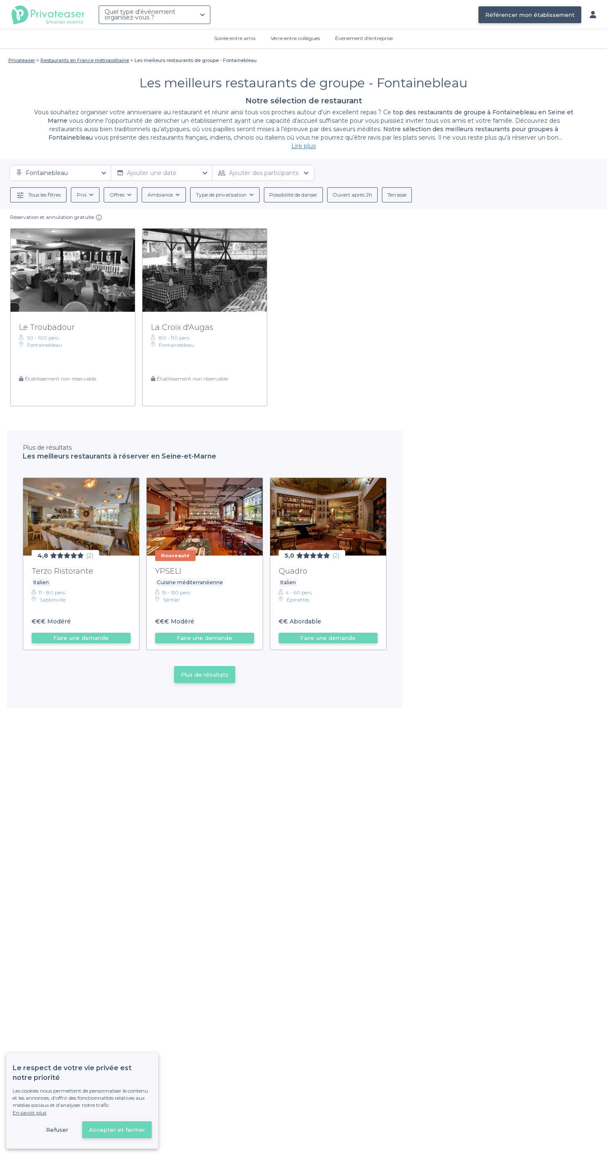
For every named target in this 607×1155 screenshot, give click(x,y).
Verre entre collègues (295, 38)
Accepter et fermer (117, 1129)
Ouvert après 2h (352, 195)
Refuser (57, 1129)
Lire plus (303, 146)
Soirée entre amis (234, 38)
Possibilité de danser (293, 195)
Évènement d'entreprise (364, 38)
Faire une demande (81, 637)
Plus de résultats (204, 674)
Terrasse (396, 195)
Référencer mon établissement (530, 14)
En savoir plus (29, 1112)
